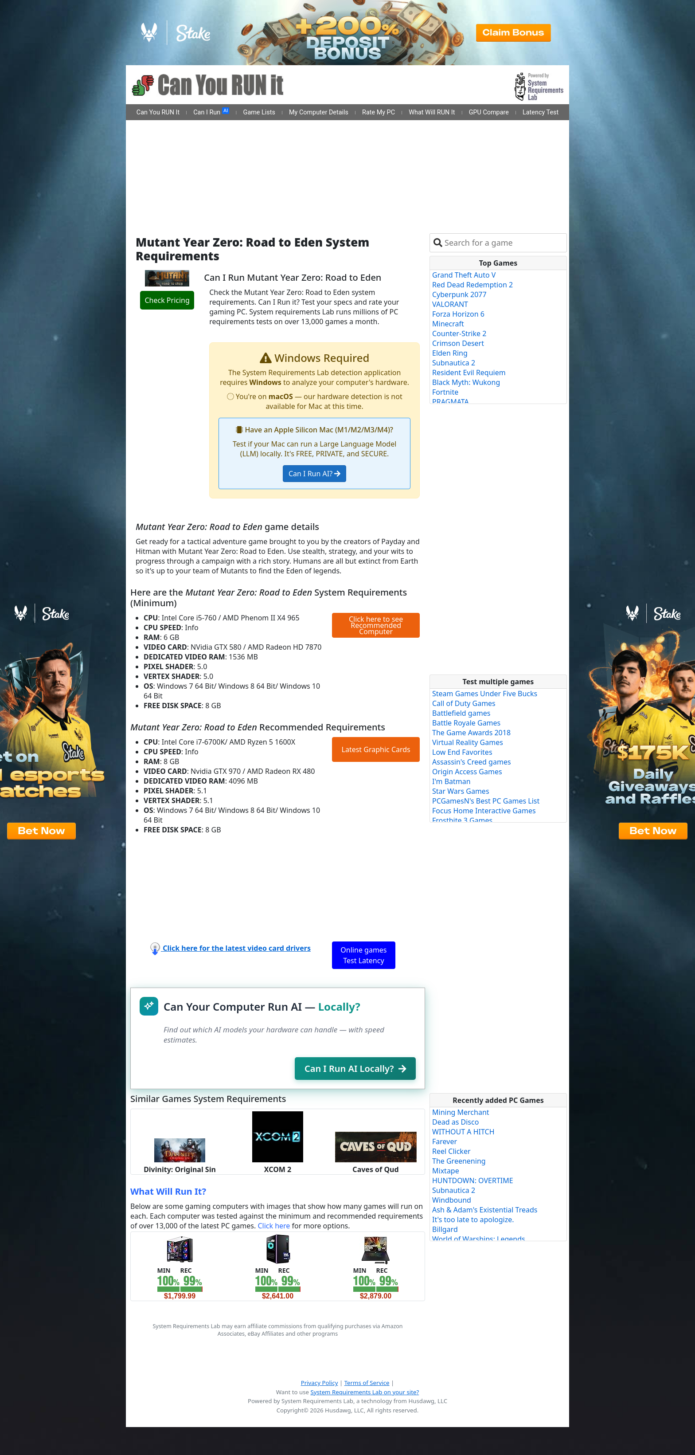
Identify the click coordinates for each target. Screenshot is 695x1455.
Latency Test (540, 112)
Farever (444, 1141)
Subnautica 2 (453, 363)
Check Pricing (166, 300)
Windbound (451, 1200)
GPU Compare (489, 112)
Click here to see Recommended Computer (376, 625)
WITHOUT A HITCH (463, 1132)
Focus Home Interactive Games (484, 811)
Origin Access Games (467, 772)
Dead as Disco (455, 1122)
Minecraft (448, 324)
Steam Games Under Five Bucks (484, 693)
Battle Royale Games (466, 723)
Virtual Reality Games (467, 742)
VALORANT (450, 304)
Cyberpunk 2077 (459, 294)
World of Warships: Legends (478, 1239)
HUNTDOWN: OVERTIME (472, 1180)
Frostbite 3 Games (462, 820)
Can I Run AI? (314, 473)
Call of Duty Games (464, 703)
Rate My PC (378, 112)
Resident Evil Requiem (469, 372)
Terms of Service (367, 1383)
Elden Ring (450, 353)
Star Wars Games (460, 791)
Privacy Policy (319, 1383)
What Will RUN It (432, 112)
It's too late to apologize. (473, 1219)
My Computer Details (318, 112)
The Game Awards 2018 (471, 732)
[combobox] (504, 242)
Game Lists (259, 112)
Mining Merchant (460, 1112)
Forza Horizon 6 (458, 314)
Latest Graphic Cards (376, 749)
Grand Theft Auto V (464, 275)
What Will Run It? (168, 1191)
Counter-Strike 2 (459, 333)
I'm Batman (451, 781)
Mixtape (445, 1171)
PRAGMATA (450, 402)
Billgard (445, 1229)
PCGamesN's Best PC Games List (485, 801)
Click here (274, 1226)
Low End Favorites (462, 752)
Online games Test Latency (363, 955)
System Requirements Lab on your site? (364, 1392)
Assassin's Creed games (471, 762)
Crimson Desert (458, 343)
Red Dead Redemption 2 (472, 285)
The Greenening (459, 1161)
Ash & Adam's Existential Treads (485, 1210)
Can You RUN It (158, 112)
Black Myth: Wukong (466, 382)
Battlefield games (461, 713)
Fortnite (445, 392)
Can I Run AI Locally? (355, 1069)
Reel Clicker (451, 1151)
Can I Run (211, 111)
